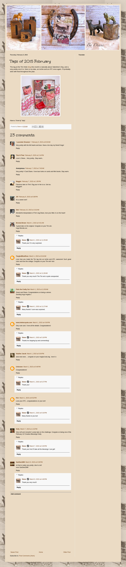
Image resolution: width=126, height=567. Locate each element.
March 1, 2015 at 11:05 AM (39, 289)
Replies (20, 236)
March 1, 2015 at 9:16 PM (38, 413)
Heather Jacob (21, 354)
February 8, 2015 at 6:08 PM (28, 197)
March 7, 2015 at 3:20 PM (38, 446)
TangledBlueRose (22, 256)
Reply (18, 148)
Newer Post (14, 552)
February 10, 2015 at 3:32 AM (29, 210)
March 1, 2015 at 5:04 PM (35, 354)
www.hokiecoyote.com (24, 322)
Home (41, 552)
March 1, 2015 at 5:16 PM (38, 337)
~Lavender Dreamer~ (23, 142)
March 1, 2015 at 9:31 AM (35, 223)
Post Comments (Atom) (27, 556)
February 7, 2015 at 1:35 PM (31, 181)
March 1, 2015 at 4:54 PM (41, 322)
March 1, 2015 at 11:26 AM (39, 273)
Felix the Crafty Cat (23, 289)
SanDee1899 (20, 462)
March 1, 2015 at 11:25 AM (39, 240)
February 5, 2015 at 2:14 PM (34, 155)
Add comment (16, 494)
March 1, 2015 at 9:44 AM (37, 256)
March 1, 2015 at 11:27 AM (39, 306)
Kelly (18, 429)
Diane (24, 240)
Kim (17, 398)
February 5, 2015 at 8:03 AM (41, 142)
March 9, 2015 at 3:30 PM (34, 462)
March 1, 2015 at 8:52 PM (28, 398)
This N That (20, 155)
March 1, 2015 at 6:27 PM (38, 382)
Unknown (19, 367)
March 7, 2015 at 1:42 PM (28, 429)
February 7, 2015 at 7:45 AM (34, 168)
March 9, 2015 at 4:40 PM (38, 479)
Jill (17, 197)
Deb (17, 210)
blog (29, 67)
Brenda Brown (21, 223)
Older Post (66, 552)
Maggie (18, 181)
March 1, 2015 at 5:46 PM (31, 367)
